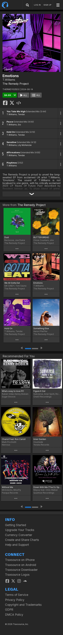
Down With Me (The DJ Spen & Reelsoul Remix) (47, 487)
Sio (19, 124)
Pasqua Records (10, 492)
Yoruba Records (41, 444)
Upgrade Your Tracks (19, 530)
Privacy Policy (14, 600)
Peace (10, 121)
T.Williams (12, 114)
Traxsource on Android (20, 565)
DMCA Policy (14, 614)
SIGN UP (47, 5)
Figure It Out (39, 391)
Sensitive (11, 142)
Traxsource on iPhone (20, 560)
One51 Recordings (42, 396)
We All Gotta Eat (12, 283)
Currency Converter (18, 535)
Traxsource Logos (17, 574)
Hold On (11, 132)
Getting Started (15, 525)
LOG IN (37, 5)
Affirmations (13, 152)
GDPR (9, 609)
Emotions (38, 283)
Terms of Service (16, 595)
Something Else (41, 328)
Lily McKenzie (25, 145)
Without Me (7, 487)
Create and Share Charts (22, 540)
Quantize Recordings (43, 492)
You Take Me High (16, 111)
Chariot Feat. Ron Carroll (14, 439)
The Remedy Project (16, 83)
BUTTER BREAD (41, 237)
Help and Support (17, 544)
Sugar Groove (8, 396)
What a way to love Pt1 (13, 391)
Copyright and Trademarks (23, 604)
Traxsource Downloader (21, 569)
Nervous (6, 444)
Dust (6, 237)
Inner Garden (39, 439)
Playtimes (12, 162)
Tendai (21, 114)
